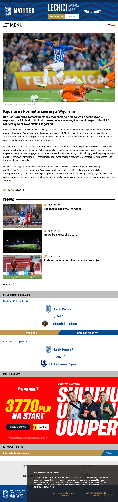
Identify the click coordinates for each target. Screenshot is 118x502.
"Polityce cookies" (54, 485)
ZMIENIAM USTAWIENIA (44, 487)
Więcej (7, 284)
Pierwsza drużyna (15, 190)
